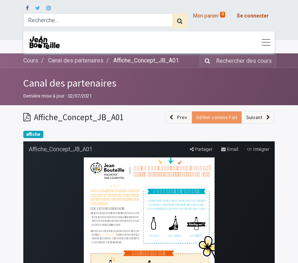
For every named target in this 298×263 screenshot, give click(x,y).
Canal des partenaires (69, 82)
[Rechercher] (179, 20)
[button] (178, 117)
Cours (30, 60)
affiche (33, 134)
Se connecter (253, 16)
